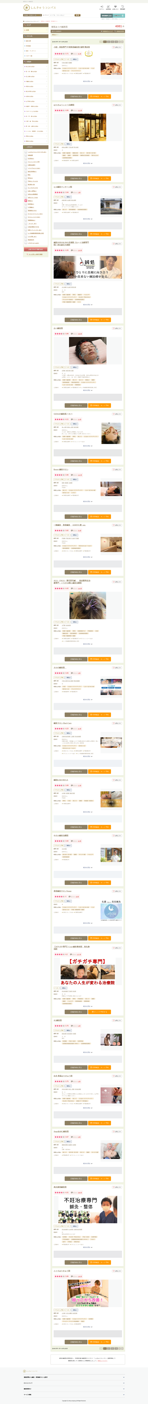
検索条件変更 (120, 31)
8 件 (79, 1137)
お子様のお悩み (36, 101)
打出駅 (73, 538)
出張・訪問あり (32, 191)
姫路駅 (70, 1145)
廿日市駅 (64, 849)
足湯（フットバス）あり (34, 230)
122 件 (80, 475)
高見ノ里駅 (71, 1089)
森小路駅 (70, 681)
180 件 (80, 1192)
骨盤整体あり (31, 220)
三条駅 (72, 736)
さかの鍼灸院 (60, 668)
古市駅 (63, 793)
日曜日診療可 (31, 165)
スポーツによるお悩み (36, 111)
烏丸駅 (74, 991)
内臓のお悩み (36, 81)
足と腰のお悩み (36, 76)
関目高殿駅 (77, 681)
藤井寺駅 (72, 793)
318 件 (80, 334)
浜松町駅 (68, 625)
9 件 (79, 673)
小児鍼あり (31, 207)
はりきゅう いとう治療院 (64, 105)
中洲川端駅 (65, 62)
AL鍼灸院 (58, 1020)
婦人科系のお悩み (36, 91)
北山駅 (69, 287)
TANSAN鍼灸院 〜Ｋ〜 (63, 414)
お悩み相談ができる (33, 226)
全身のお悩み (36, 96)
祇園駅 (70, 62)
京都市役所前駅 (66, 736)
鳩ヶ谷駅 (64, 427)
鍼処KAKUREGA (61, 780)
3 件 (79, 192)
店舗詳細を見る (76, 96)
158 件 (80, 1276)
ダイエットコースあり (34, 217)
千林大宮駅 (65, 681)
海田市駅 (68, 370)
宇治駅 (70, 991)
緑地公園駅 (65, 147)
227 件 (79, 954)
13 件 (79, 785)
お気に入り (117, 47)
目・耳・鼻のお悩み (36, 116)
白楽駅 (69, 200)
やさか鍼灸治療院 (61, 836)
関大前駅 (76, 147)
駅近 (29, 174)
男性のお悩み (36, 136)
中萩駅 (74, 1033)
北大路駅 (64, 287)
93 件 (79, 54)
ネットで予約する (99, 1012)
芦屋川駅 (68, 538)
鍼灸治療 (28, 41)
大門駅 (63, 625)
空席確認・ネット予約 (99, 96)
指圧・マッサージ (31, 51)
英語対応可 (31, 239)
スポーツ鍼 (29, 56)
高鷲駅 (68, 793)
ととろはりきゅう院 (62, 1271)
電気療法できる (32, 210)
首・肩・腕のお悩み (36, 71)
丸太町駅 (70, 1229)
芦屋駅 (63, 538)
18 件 (79, 841)
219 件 (80, 250)
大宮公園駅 (69, 1313)
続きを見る (87, 81)
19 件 (79, 419)
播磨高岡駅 (65, 1145)
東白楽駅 (73, 200)
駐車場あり (31, 204)
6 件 (79, 1026)
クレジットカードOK (33, 161)
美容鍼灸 (28, 46)
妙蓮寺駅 (64, 200)
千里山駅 (70, 147)
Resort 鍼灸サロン (61, 469)
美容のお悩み (36, 86)
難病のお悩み (36, 141)
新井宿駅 (76, 427)
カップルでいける (33, 187)
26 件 (79, 729)
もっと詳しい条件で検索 (35, 254)
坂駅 (72, 370)
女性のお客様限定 (33, 194)
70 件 (79, 530)
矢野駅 (63, 370)
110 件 (80, 588)
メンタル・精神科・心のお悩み (36, 131)
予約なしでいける (33, 181)
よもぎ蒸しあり (32, 236)
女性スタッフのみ (33, 197)
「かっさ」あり (32, 223)
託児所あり (31, 158)
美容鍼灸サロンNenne (63, 891)
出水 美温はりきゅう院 (63, 1076)
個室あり (54, 34)
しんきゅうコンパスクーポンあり (37, 152)
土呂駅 (63, 1313)
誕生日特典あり (32, 171)
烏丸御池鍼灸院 (60, 1187)
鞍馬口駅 (73, 287)
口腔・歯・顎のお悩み (36, 121)
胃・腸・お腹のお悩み (36, 126)
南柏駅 (66, 483)
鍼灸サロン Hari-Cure (63, 723)
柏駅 (63, 483)
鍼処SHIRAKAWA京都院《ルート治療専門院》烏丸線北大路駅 (71, 244)
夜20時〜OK (31, 184)
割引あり (30, 178)
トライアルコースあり (34, 168)
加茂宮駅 (74, 1313)
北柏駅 (70, 483)
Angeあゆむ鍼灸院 (61, 1131)
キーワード (46, 15)
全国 (36, 30)
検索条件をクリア (108, 31)
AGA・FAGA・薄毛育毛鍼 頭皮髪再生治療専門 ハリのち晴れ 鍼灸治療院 (72, 582)
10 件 (77, 897)
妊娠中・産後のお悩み (36, 106)
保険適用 (30, 155)
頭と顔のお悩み (36, 66)
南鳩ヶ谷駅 (70, 427)
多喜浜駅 (69, 1033)
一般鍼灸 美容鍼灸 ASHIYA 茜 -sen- (70, 525)
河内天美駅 (65, 1089)
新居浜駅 (64, 1033)
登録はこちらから (102, 1360)
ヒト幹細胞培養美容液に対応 (36, 233)
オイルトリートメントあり (35, 213)
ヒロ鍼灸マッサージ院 (63, 187)
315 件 (80, 110)
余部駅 (74, 1145)
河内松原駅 (78, 1089)
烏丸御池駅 (78, 736)
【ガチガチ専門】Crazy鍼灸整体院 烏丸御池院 (72, 948)
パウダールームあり (33, 243)
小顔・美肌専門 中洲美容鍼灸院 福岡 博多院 (72, 47)
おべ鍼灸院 (58, 328)
